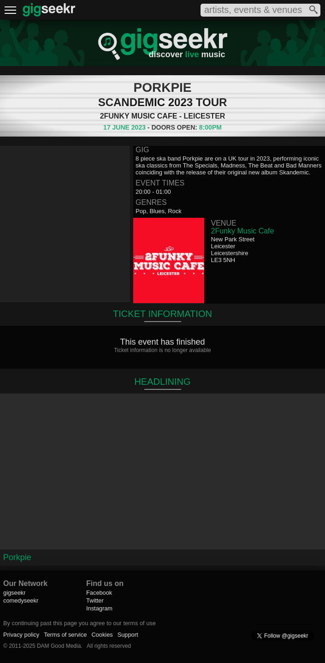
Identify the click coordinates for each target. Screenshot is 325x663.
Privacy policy (21, 634)
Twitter (95, 600)
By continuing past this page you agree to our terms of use (79, 623)
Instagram (99, 608)
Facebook (99, 592)
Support (128, 634)
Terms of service (65, 634)
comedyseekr (20, 600)
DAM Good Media (59, 646)
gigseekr (14, 592)
